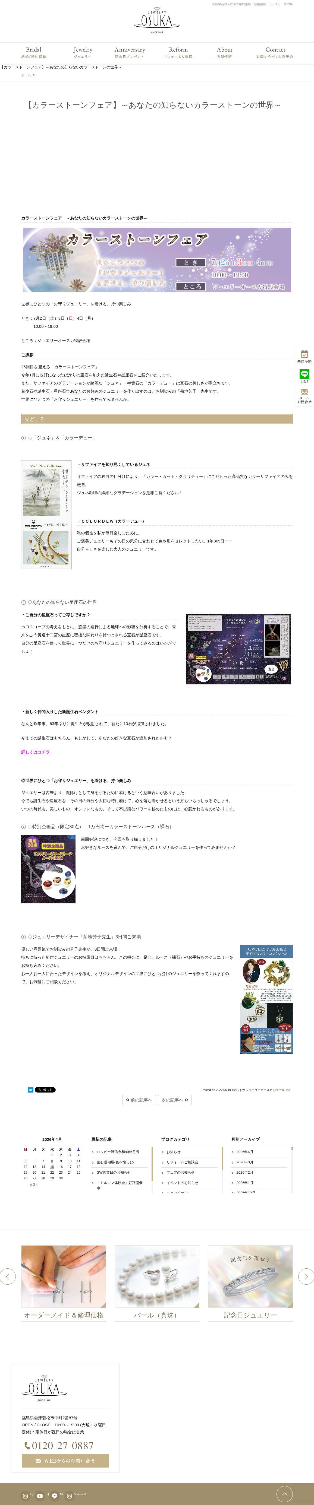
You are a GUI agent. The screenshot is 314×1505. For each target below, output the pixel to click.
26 (25, 1178)
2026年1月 (245, 1183)
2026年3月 (245, 1162)
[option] (68, 1285)
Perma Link (282, 1089)
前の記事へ (139, 1100)
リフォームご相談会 (182, 1162)
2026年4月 (245, 1152)
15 (52, 1167)
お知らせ (174, 1152)
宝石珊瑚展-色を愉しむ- (115, 1162)
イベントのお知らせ (182, 1183)
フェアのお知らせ (181, 1172)
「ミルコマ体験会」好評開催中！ (120, 1185)
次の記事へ (175, 1100)
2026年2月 (245, 1172)
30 (61, 1178)
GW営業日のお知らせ (114, 1172)
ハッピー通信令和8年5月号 (118, 1152)
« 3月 (34, 1184)
